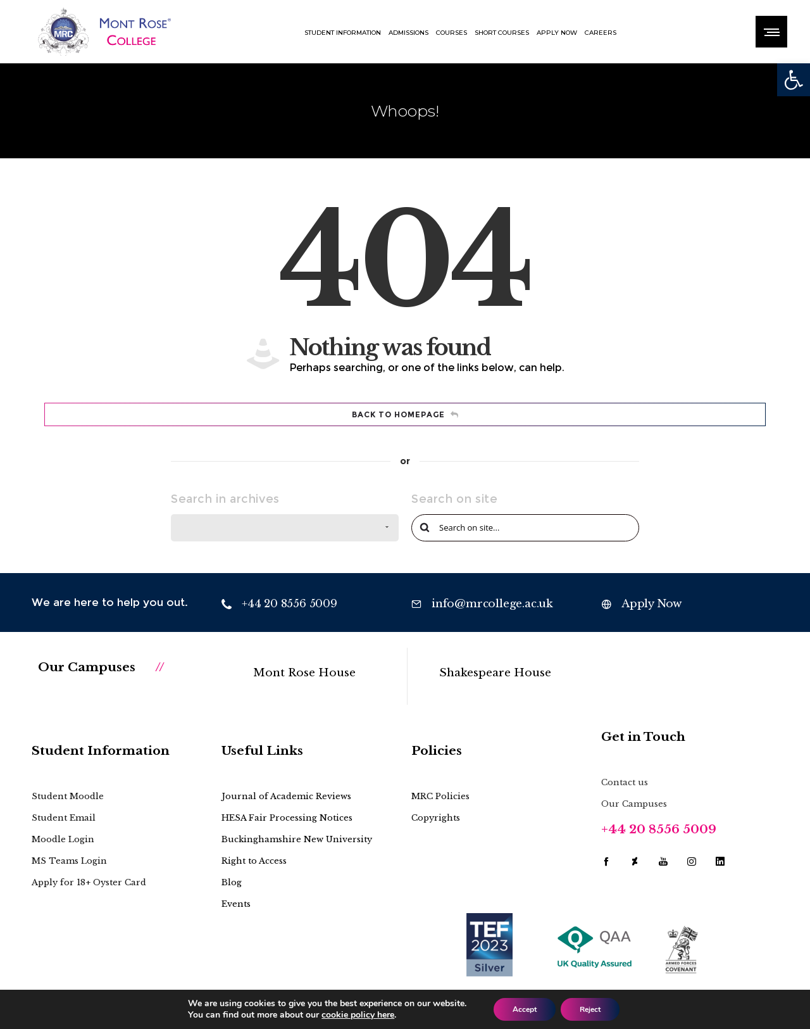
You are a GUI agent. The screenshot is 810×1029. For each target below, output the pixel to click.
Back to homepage (405, 414)
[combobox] (285, 527)
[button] (793, 79)
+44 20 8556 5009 (658, 829)
